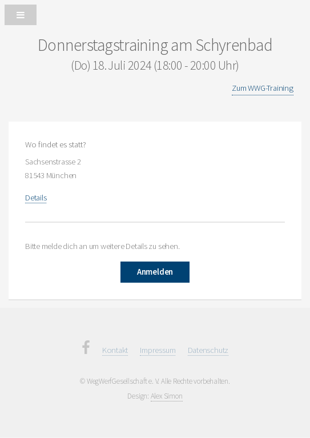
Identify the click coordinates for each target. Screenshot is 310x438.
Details (35, 197)
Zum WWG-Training (262, 88)
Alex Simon (167, 396)
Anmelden (155, 272)
